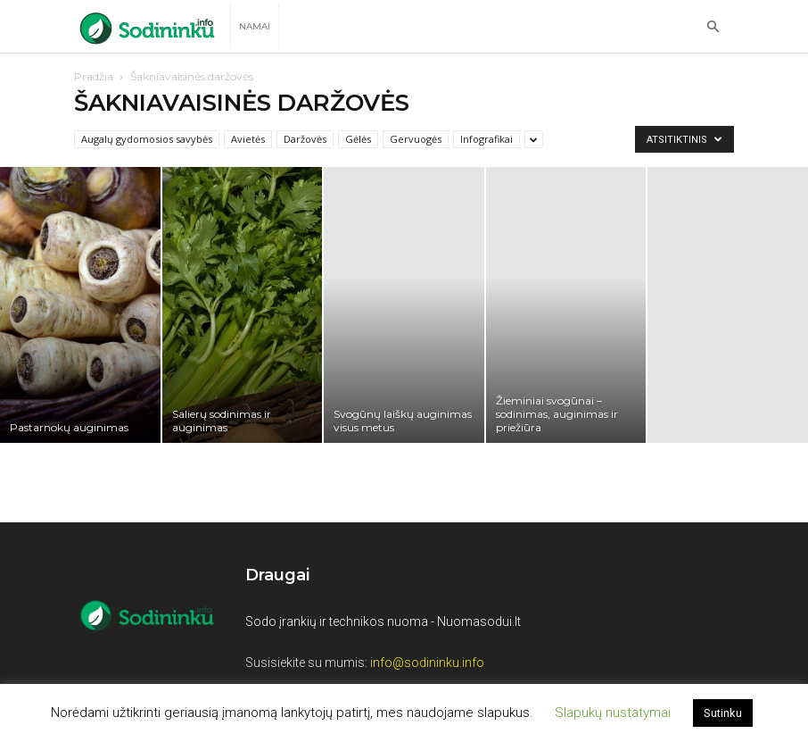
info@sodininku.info (427, 662)
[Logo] (152, 27)
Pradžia (93, 76)
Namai (254, 26)
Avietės (248, 139)
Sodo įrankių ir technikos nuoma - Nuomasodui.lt (383, 621)
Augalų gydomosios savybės (146, 139)
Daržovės (305, 139)
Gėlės (358, 139)
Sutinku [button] (723, 713)
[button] (712, 27)
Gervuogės (415, 139)
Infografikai (486, 139)
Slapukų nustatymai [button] (613, 712)
